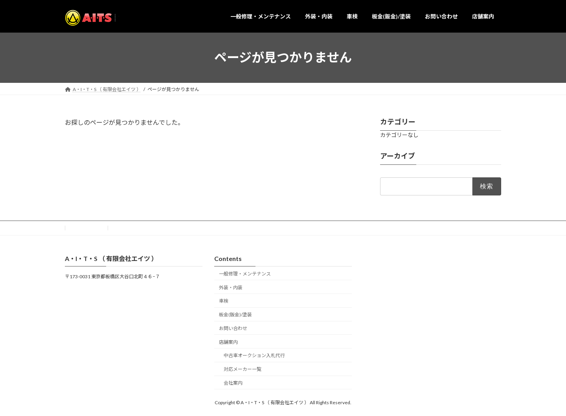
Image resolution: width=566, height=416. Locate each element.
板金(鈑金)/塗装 (235, 314)
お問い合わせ (86, 228)
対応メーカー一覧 (242, 369)
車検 (223, 301)
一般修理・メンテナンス (245, 273)
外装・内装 (231, 287)
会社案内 (233, 383)
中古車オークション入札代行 (254, 355)
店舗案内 (228, 342)
